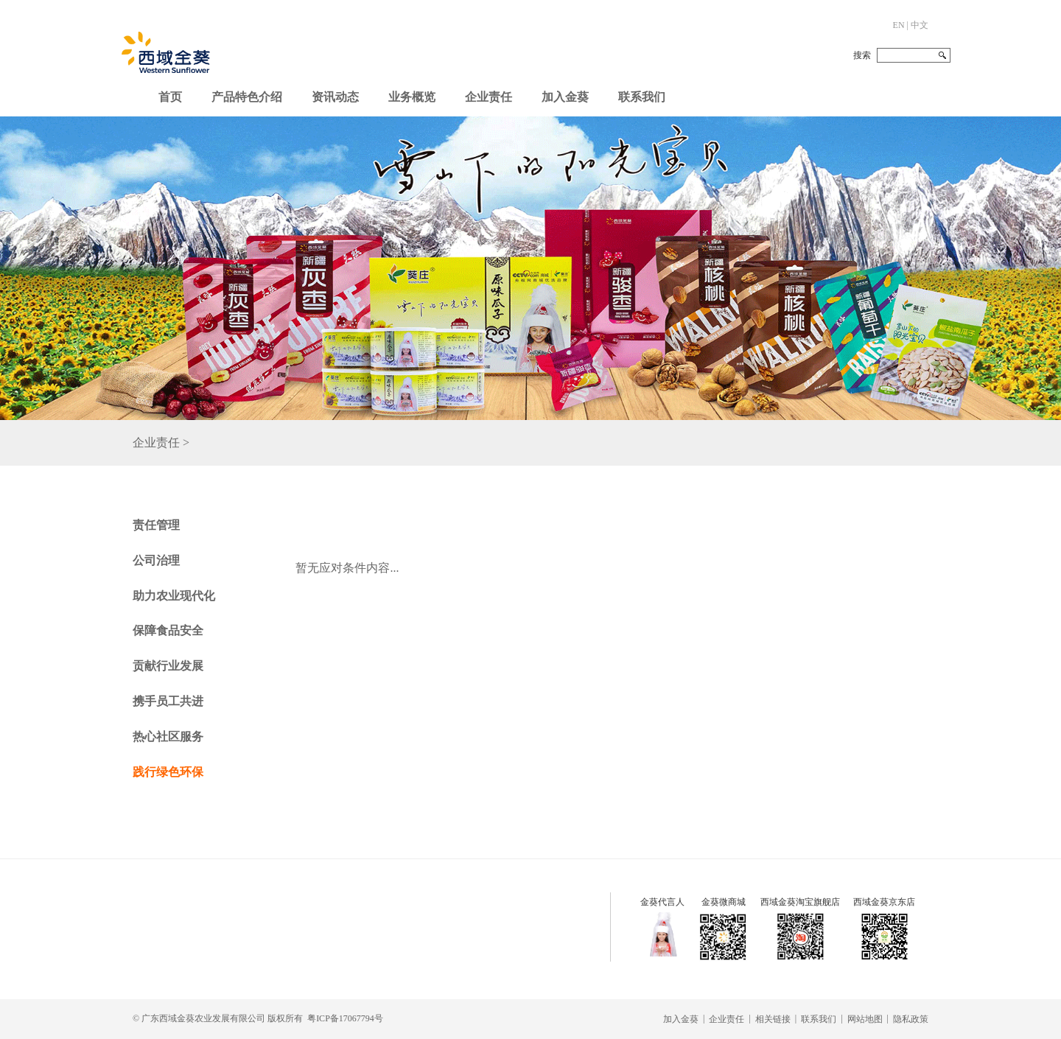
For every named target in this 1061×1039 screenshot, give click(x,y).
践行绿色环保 (168, 772)
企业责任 (488, 97)
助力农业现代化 (174, 596)
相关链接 (773, 1019)
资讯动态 (335, 97)
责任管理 (156, 525)
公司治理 (156, 560)
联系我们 (641, 97)
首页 (170, 97)
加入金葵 (565, 97)
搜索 (862, 55)
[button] (335, 93)
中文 (919, 25)
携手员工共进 (168, 701)
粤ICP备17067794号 (345, 1018)
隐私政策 (910, 1019)
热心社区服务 (168, 736)
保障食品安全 (168, 630)
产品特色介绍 (246, 97)
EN (899, 25)
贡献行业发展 (168, 666)
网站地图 (865, 1019)
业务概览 (411, 97)
